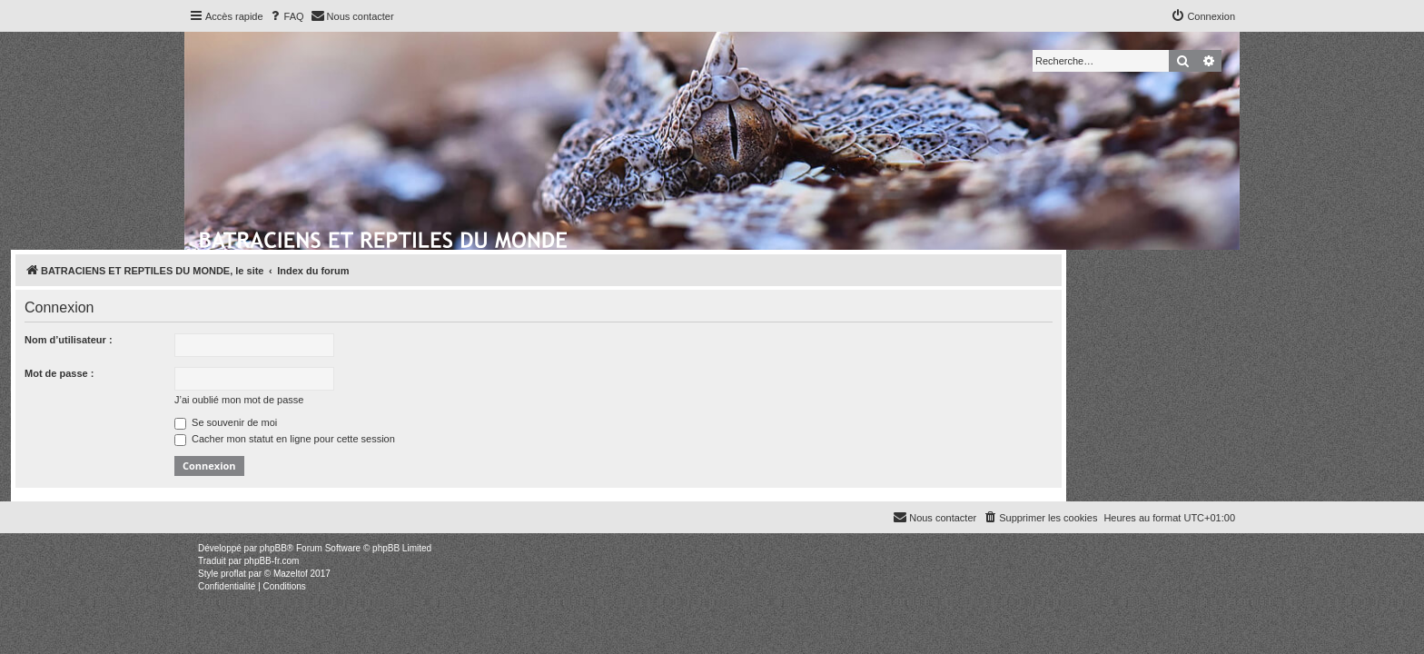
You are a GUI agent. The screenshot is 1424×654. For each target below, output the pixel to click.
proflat (233, 574)
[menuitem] (286, 16)
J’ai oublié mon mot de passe (412, 399)
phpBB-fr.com (272, 561)
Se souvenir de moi (399, 422)
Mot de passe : (232, 373)
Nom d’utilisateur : (242, 339)
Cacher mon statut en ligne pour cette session (458, 438)
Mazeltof (290, 574)
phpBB (273, 548)
